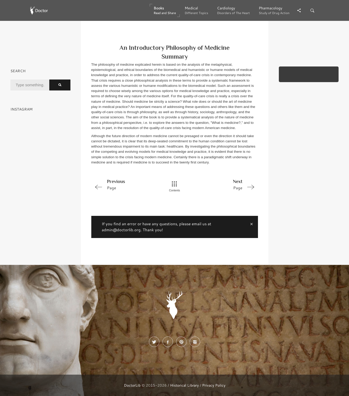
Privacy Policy (213, 385)
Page (124, 184)
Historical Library (184, 385)
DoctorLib (132, 385)
